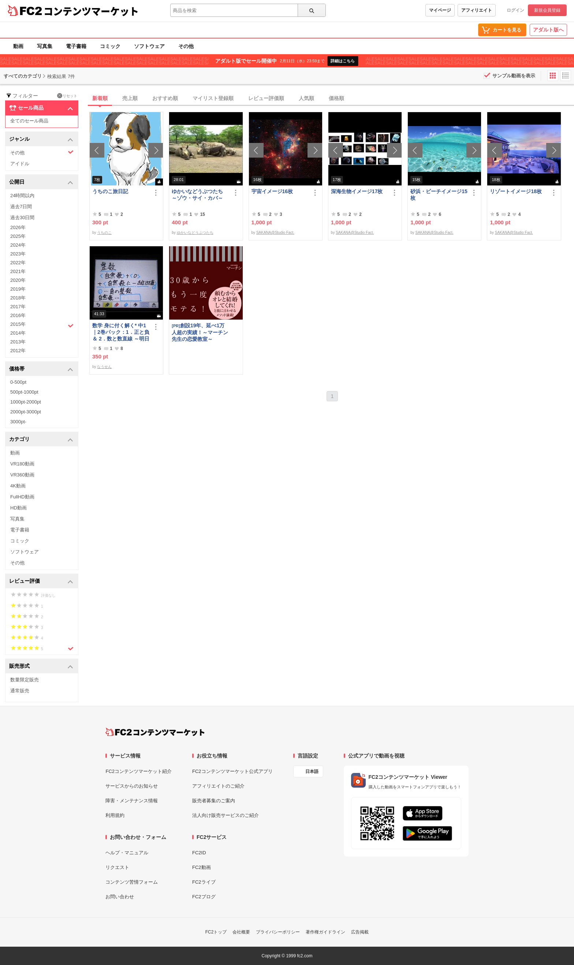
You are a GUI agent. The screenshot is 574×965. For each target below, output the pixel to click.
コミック (110, 46)
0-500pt (18, 382)
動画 (18, 46)
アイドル (19, 163)
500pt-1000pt (24, 392)
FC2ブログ (204, 896)
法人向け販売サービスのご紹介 (225, 815)
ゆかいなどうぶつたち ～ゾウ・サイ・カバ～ (200, 194)
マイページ (440, 10)
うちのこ (104, 233)
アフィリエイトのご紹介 (218, 786)
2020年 (18, 280)
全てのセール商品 (29, 121)
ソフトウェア (149, 46)
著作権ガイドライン (325, 932)
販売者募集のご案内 (213, 800)
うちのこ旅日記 (110, 191)
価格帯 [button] (41, 369)
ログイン (515, 10)
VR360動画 (22, 475)
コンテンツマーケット (91, 11)
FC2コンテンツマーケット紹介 (138, 771)
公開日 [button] (41, 182)
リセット (67, 95)
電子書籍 (76, 46)
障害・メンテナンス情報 (131, 800)
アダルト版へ (548, 30)
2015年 (42, 325)
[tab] (331, 98)
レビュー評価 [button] (41, 581)
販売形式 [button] (41, 666)
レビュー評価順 (266, 98)
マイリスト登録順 (213, 98)
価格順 (336, 98)
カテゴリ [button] (41, 439)
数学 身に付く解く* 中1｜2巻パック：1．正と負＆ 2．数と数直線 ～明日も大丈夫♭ (120, 332)
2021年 (18, 271)
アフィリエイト (476, 10)
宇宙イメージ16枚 (272, 191)
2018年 (18, 298)
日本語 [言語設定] (311, 771)
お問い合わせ (119, 896)
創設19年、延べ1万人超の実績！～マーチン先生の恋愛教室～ (200, 332)
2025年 (18, 236)
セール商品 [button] (41, 108)
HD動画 (18, 508)
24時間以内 (22, 195)
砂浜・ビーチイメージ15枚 (438, 194)
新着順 (100, 98)
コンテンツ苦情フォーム (131, 882)
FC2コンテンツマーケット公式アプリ (232, 771)
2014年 (18, 333)
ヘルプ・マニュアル (126, 852)
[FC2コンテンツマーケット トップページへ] (155, 732)
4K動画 (18, 486)
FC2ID (199, 852)
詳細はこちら (343, 61)
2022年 (18, 262)
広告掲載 (360, 932)
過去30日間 (22, 217)
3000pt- (18, 421)
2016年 (18, 315)
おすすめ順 (165, 98)
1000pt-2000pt (25, 402)
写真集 (44, 46)
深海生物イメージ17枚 (357, 191)
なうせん (104, 367)
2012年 (18, 350)
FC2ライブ (204, 882)
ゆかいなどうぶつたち (195, 233)
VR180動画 (22, 464)
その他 (186, 46)
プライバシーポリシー (278, 932)
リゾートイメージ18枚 (516, 191)
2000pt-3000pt (25, 412)
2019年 (18, 289)
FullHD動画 (22, 497)
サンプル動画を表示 (513, 75)
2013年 (18, 342)
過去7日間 (21, 206)
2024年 (18, 245)
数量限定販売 (24, 679)
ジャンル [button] (41, 139)
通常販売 (19, 690)
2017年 (18, 306)
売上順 (130, 98)
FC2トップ (216, 932)
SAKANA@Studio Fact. (275, 233)
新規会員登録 (547, 10)
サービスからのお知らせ (131, 786)
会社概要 (241, 932)
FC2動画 (201, 867)
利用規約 (114, 815)
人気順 (306, 98)
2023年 (18, 254)
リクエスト (117, 867)
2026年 (18, 227)
